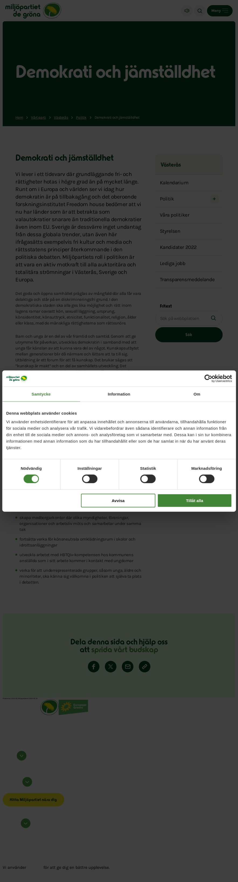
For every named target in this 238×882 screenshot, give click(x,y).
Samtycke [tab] (41, 394)
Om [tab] (197, 394)
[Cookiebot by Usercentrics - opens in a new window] (208, 379)
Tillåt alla (194, 500)
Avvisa (118, 500)
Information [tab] (119, 394)
